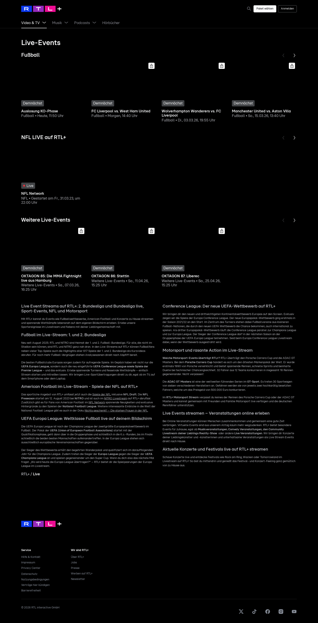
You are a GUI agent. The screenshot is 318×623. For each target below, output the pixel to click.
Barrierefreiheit (31, 590)
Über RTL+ (77, 557)
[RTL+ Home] (41, 9)
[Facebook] (267, 613)
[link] (250, 8)
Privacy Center (30, 568)
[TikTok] (254, 613)
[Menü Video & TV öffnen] (44, 23)
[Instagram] (281, 613)
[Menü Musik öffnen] (66, 23)
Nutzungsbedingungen (35, 579)
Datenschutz (29, 574)
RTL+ (25, 474)
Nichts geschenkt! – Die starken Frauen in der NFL (116, 410)
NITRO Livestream (115, 398)
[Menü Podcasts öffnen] (94, 23)
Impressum (28, 562)
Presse (75, 568)
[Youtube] (294, 613)
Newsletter (78, 579)
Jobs (74, 562)
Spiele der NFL (101, 394)
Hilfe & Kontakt (30, 557)
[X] (241, 613)
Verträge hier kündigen (35, 585)
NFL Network (97, 402)
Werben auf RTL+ (82, 573)
